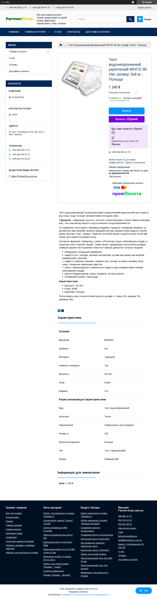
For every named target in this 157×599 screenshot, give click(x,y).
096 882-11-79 (125, 516)
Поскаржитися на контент (71, 595)
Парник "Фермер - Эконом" (56, 575)
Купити (126, 110)
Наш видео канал (127, 528)
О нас (58, 32)
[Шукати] (130, 19)
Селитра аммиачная (53, 571)
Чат (143, 590)
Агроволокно (12, 517)
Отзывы (13, 64)
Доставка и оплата (98, 32)
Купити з (127, 119)
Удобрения (11, 537)
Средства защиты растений (20, 541)
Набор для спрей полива (93, 554)
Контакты (73, 32)
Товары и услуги (35, 32)
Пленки (9, 521)
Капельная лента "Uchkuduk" (95, 550)
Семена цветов (13, 529)
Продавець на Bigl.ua (78, 592)
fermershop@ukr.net (127, 536)
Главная (14, 32)
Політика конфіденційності (97, 595)
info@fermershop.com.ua (130, 540)
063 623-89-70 (125, 524)
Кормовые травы (14, 533)
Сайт (120, 532)
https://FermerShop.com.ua (24, 176)
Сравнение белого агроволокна (97, 535)
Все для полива (14, 513)
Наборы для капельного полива (22, 552)
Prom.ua (93, 589)
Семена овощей (14, 525)
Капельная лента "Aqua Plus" (95, 539)
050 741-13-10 (125, 520)
